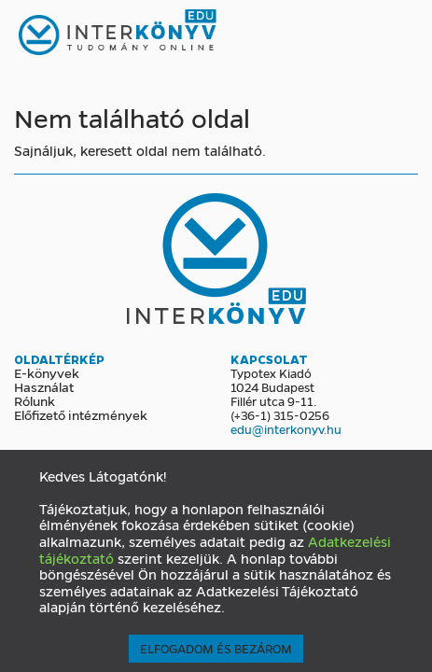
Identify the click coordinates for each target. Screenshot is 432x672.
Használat (44, 386)
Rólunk (34, 400)
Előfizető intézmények (80, 414)
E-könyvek (46, 372)
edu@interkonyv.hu (285, 429)
